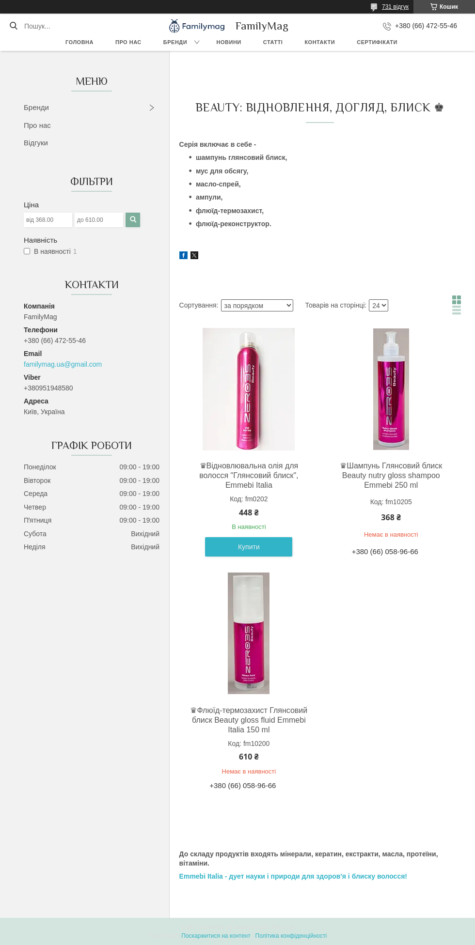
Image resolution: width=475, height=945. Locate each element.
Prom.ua (283, 927)
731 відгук (395, 6)
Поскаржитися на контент (215, 935)
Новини (229, 42)
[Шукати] (13, 26)
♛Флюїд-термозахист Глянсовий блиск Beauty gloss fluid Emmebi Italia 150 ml (248, 720)
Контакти (319, 42)
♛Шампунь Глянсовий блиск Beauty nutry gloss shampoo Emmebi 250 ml (391, 475)
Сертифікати (377, 42)
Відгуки (36, 143)
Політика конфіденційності (291, 935)
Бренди (175, 42)
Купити (249, 547)
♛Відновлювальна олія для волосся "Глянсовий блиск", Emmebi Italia (248, 475)
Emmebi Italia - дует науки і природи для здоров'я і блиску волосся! (293, 876)
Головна (79, 42)
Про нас (128, 42)
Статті (273, 42)
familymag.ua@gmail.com (63, 364)
